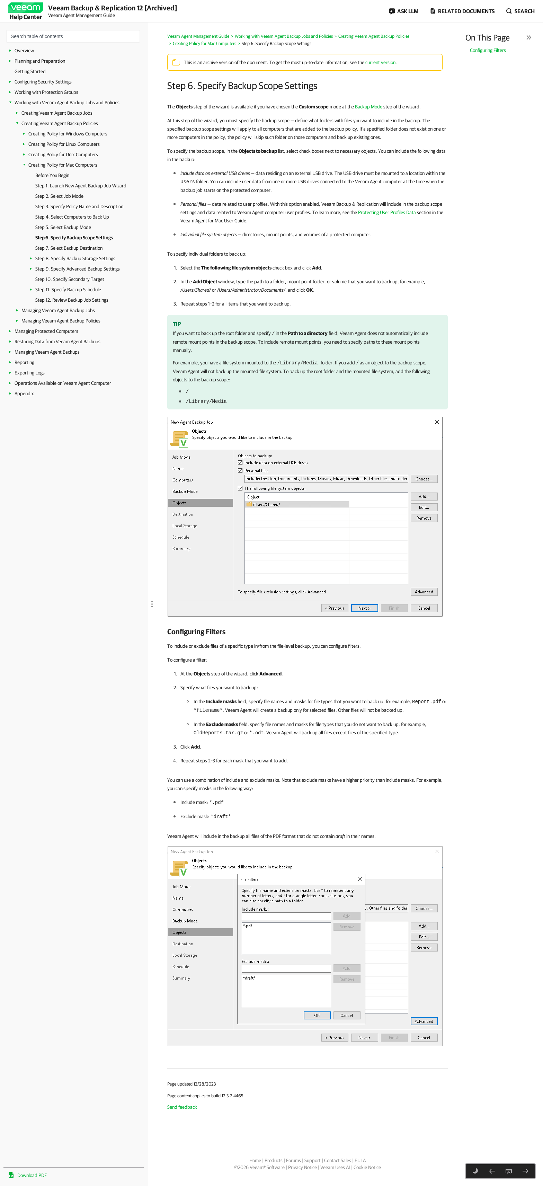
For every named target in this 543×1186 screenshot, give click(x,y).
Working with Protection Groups (46, 92)
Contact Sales (337, 1160)
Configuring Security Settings (43, 82)
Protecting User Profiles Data (387, 212)
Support (312, 1160)
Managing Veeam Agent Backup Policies (60, 321)
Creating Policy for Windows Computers (67, 133)
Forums (293, 1160)
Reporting (24, 362)
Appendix (24, 393)
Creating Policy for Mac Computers (62, 165)
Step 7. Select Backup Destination (69, 248)
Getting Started (30, 71)
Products (274, 1160)
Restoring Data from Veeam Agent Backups (57, 341)
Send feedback (182, 1107)
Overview (24, 50)
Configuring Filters (488, 50)
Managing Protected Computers (46, 331)
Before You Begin (52, 175)
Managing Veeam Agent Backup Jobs (58, 310)
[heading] (307, 631)
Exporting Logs (30, 372)
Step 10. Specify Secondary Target (69, 279)
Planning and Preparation (40, 61)
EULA (360, 1160)
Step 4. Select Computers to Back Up (72, 217)
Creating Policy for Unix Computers (63, 154)
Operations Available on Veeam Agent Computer (63, 383)
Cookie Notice (367, 1167)
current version (380, 62)
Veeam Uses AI (335, 1167)
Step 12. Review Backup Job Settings (71, 300)
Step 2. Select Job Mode (59, 196)
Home (255, 1160)
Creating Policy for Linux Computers (64, 144)
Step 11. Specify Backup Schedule (68, 289)
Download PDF (32, 1175)
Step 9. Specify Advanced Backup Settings (77, 269)
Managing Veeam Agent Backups (47, 352)
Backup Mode (368, 106)
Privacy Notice (302, 1167)
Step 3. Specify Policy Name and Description (79, 206)
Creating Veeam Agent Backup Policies (59, 123)
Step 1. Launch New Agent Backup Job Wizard (80, 185)
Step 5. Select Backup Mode (63, 227)
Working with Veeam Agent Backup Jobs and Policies (67, 102)
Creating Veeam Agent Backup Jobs (56, 113)
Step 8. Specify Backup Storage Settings (75, 258)
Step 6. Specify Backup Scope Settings (74, 237)
